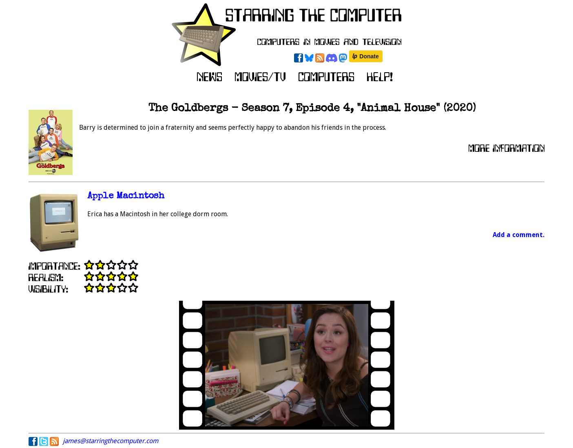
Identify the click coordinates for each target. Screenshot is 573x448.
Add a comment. (518, 235)
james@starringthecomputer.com (110, 441)
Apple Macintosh (125, 196)
